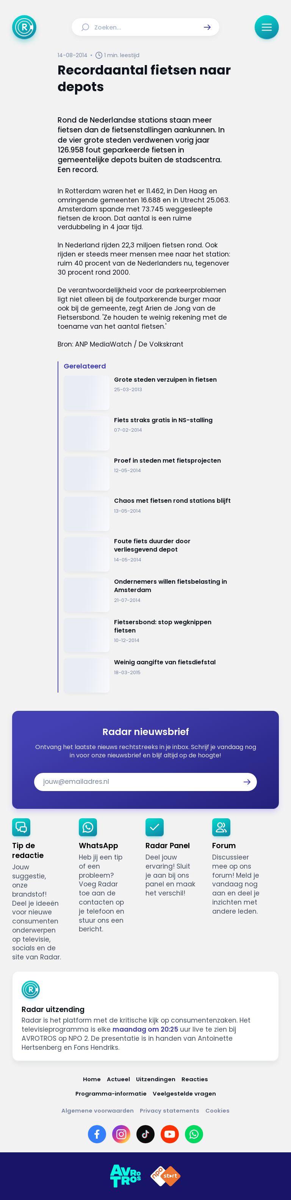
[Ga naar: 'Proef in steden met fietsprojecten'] (148, 474)
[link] (39, 890)
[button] (207, 27)
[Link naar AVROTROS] (125, 1176)
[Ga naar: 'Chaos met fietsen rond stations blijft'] (148, 514)
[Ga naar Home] (24, 27)
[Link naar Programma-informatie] (111, 1093)
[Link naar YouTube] (170, 1134)
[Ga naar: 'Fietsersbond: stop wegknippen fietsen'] (148, 635)
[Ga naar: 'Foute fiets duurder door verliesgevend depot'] (148, 554)
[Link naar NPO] (165, 1176)
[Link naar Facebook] (97, 1134)
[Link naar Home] (92, 1079)
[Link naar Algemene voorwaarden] (97, 1111)
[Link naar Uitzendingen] (155, 1079)
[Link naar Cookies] (217, 1111)
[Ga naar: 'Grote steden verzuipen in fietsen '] (148, 393)
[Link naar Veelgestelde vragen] (184, 1093)
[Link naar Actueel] (118, 1079)
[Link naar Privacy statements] (169, 1111)
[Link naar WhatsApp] (194, 1134)
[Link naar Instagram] (121, 1134)
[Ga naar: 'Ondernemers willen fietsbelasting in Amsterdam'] (148, 595)
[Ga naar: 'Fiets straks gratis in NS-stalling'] (148, 433)
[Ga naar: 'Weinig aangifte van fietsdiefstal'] (148, 675)
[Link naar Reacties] (194, 1079)
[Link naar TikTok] (145, 1134)
